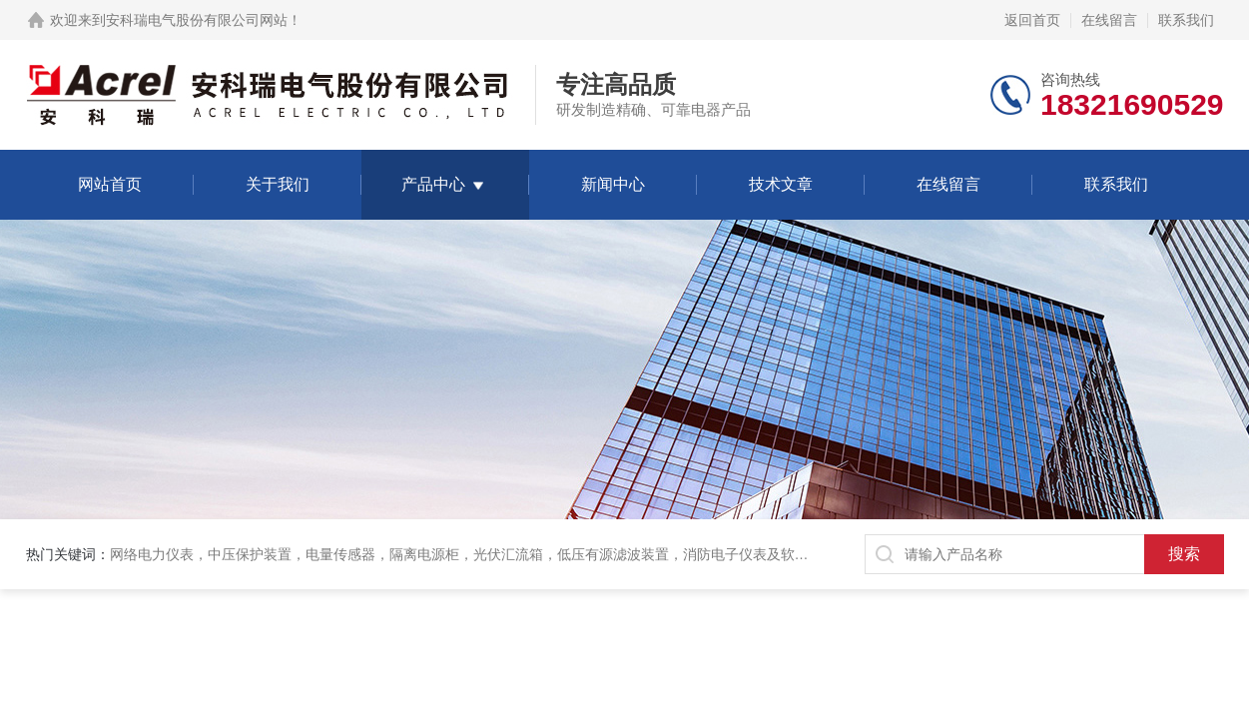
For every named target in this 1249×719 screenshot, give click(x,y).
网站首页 (110, 184)
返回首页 (1032, 20)
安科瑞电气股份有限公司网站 (197, 20)
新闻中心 (613, 184)
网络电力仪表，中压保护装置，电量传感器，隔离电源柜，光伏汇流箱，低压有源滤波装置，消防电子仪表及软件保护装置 (487, 554)
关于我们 (278, 184)
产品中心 (433, 184)
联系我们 (1186, 20)
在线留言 (1109, 20)
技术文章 (781, 184)
